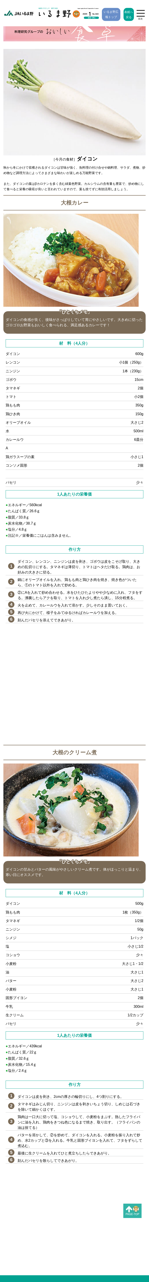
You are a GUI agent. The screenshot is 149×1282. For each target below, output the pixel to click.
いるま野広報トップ (111, 14)
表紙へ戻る (128, 14)
